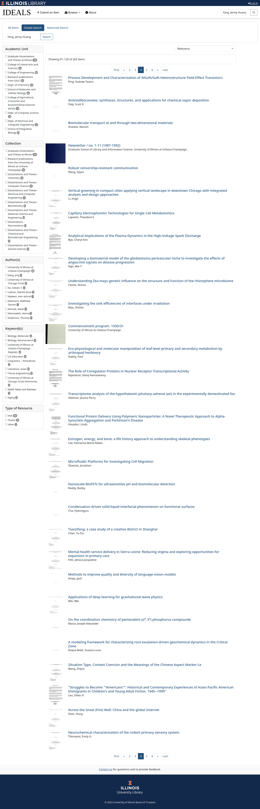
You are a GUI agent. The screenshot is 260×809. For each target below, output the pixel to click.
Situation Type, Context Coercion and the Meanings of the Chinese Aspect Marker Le (134, 664)
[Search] (236, 12)
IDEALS (17, 12)
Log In (253, 3)
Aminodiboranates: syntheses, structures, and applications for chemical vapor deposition (138, 100)
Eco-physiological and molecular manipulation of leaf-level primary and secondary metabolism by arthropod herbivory (145, 350)
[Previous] (124, 70)
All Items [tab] (13, 28)
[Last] (165, 70)
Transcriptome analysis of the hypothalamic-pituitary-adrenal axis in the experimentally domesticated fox (151, 393)
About (90, 12)
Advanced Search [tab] (57, 28)
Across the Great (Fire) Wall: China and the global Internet (113, 710)
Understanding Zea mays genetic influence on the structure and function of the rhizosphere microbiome (150, 281)
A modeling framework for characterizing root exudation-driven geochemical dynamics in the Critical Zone (148, 644)
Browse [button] (71, 12)
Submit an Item (48, 12)
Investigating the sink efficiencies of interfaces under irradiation (119, 303)
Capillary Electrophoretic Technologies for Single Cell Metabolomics (121, 213)
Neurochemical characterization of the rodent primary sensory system (123, 732)
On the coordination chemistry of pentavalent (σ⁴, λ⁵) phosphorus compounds (129, 619)
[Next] (158, 70)
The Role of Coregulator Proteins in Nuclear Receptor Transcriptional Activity (128, 371)
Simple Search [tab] (33, 28)
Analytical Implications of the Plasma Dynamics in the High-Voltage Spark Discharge (134, 235)
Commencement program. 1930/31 (96, 326)
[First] (116, 70)
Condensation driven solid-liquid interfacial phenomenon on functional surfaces (131, 506)
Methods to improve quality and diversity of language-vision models (122, 574)
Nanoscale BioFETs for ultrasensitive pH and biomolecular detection (121, 484)
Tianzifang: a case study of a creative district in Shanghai (113, 529)
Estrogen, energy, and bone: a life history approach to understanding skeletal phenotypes (139, 439)
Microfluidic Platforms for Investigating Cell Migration (110, 461)
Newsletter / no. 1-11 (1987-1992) (94, 145)
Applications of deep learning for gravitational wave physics (115, 597)
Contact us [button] (105, 769)
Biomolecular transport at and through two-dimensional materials (120, 123)
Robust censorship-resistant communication (103, 168)
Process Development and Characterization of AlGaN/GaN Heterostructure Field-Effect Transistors (145, 77)
